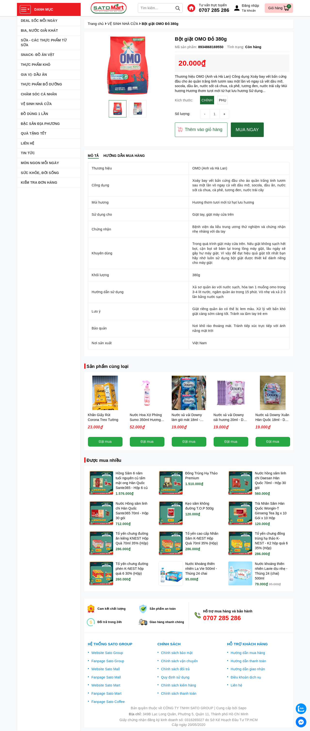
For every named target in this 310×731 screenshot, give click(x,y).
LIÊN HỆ (27, 143)
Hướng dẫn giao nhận (248, 669)
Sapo (242, 708)
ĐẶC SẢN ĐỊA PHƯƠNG (40, 124)
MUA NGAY (247, 129)
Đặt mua (105, 441)
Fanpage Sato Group (108, 661)
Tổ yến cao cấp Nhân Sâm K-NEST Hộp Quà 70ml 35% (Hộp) (201, 538)
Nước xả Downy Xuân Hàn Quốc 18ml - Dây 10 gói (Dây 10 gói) (272, 419)
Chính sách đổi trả (175, 669)
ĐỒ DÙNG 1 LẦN (34, 114)
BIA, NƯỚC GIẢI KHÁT (39, 30)
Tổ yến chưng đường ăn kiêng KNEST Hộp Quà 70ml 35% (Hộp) (132, 538)
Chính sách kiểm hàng (178, 685)
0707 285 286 (214, 10)
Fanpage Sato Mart (107, 693)
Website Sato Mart (106, 685)
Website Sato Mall (106, 669)
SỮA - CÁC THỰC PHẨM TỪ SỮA (44, 42)
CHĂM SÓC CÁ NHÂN (39, 94)
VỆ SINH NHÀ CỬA (36, 104)
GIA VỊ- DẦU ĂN (34, 74)
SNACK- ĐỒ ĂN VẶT (37, 55)
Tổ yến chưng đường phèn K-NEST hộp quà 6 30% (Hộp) (132, 568)
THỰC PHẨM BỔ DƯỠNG (41, 84)
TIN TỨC (28, 153)
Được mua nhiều (104, 460)
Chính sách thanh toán (178, 693)
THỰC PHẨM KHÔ (35, 65)
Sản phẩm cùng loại (108, 366)
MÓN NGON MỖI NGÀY (40, 163)
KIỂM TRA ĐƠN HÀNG (39, 182)
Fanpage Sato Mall (106, 677)
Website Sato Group (107, 653)
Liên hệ (236, 685)
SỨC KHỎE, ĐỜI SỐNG (40, 173)
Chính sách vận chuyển (179, 661)
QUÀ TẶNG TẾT (33, 133)
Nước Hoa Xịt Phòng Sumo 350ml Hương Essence (146, 419)
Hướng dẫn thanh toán (248, 661)
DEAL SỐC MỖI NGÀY (39, 21)
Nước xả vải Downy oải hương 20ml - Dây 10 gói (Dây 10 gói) (230, 419)
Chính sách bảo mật (177, 653)
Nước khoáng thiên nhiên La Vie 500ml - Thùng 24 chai (201, 568)
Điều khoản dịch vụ (246, 677)
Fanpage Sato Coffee (108, 702)
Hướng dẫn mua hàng (248, 653)
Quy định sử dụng (175, 677)
